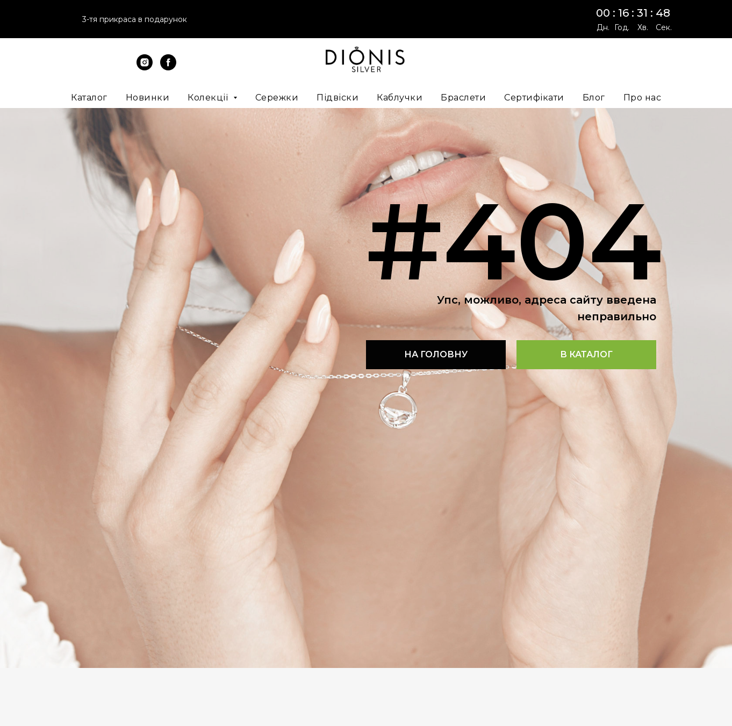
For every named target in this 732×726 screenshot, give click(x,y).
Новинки (148, 97)
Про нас (642, 97)
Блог (594, 97)
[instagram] (145, 67)
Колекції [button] (209, 97)
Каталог (89, 97)
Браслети (463, 97)
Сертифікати (534, 97)
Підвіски (337, 97)
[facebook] (168, 67)
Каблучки (399, 97)
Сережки (277, 97)
